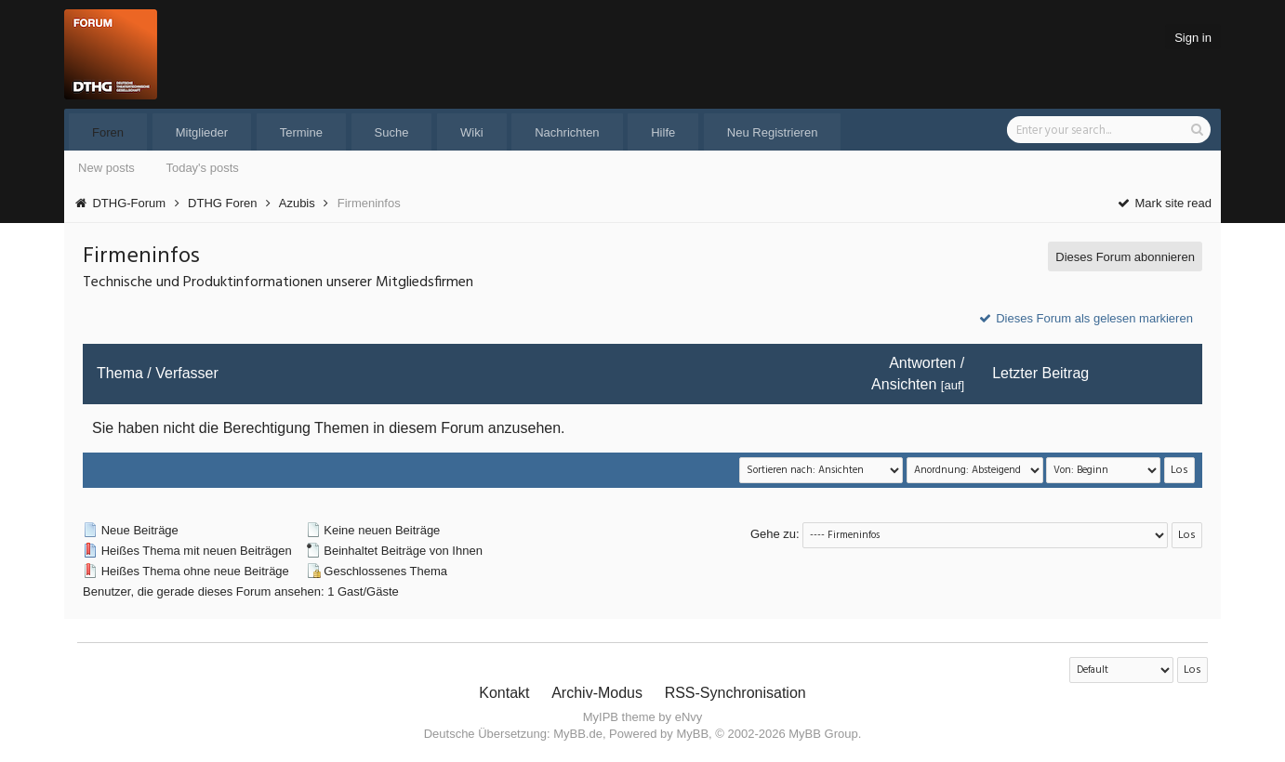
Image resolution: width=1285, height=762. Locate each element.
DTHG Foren (222, 203)
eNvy (689, 717)
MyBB (692, 734)
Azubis (297, 203)
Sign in (1193, 38)
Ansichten (903, 384)
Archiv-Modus (596, 693)
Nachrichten (567, 132)
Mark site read (1164, 203)
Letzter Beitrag (1040, 373)
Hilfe (663, 132)
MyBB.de (578, 734)
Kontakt (504, 693)
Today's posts (202, 168)
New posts (106, 168)
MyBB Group (822, 734)
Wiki (472, 132)
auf (952, 385)
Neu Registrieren (772, 132)
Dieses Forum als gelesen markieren (1085, 318)
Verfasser (187, 373)
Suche (392, 132)
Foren (108, 132)
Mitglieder (202, 132)
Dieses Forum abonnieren (1125, 257)
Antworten (922, 363)
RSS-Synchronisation (735, 693)
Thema (120, 373)
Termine (301, 132)
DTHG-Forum (129, 203)
